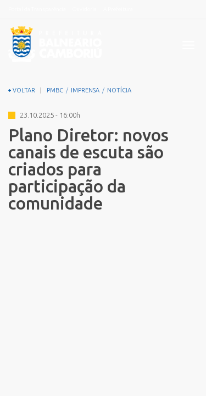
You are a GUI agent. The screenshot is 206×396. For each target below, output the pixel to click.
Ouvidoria (85, 9)
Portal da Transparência (37, 9)
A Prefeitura (118, 9)
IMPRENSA (85, 90)
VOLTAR (21, 90)
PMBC (55, 90)
